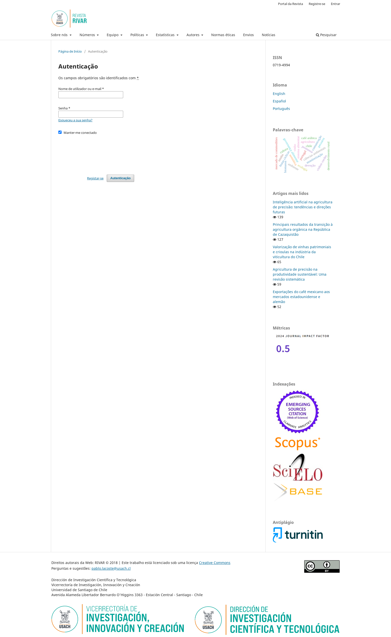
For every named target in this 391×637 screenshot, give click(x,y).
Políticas (137, 34)
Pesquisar (326, 34)
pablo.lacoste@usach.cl (111, 568)
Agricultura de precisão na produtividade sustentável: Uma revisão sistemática (299, 274)
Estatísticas (166, 34)
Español (279, 101)
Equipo (113, 34)
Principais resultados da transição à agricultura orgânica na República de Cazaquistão (303, 229)
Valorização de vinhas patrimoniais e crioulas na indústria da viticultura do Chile (302, 251)
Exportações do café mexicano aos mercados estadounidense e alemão (301, 296)
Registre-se (317, 3)
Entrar (335, 3)
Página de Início (70, 51)
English (279, 93)
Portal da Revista (290, 3)
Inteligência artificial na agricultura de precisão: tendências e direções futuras (302, 207)
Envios (248, 34)
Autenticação (120, 178)
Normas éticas (223, 34)
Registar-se (95, 178)
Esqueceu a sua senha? (75, 120)
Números (88, 34)
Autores (193, 34)
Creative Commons (214, 562)
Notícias (268, 34)
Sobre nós (60, 34)
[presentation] (96, 152)
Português (281, 108)
